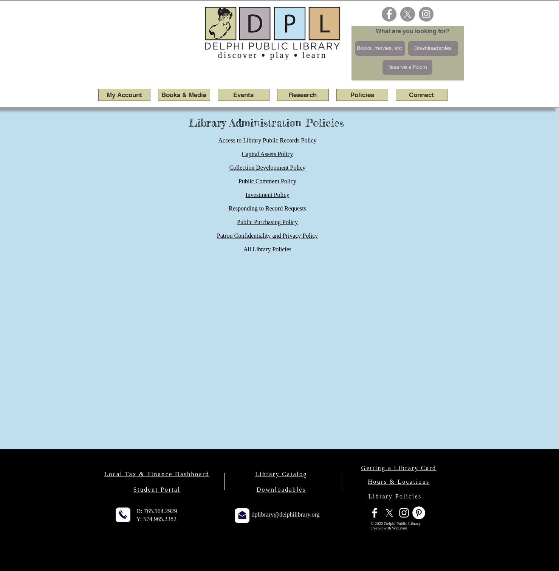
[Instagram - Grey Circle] (426, 14)
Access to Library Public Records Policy (267, 140)
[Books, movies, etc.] (380, 48)
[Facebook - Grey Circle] (389, 14)
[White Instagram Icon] (404, 512)
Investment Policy (268, 195)
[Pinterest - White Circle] (418, 512)
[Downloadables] (433, 48)
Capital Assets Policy (267, 154)
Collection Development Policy (267, 167)
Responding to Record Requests (267, 208)
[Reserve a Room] (407, 67)
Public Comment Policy (267, 181)
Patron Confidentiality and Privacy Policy (267, 235)
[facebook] (374, 512)
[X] (407, 14)
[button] (184, 95)
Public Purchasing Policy (267, 222)
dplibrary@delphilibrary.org (286, 514)
